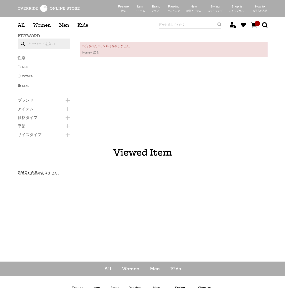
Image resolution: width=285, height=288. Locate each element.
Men (64, 25)
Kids (82, 25)
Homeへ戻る (90, 52)
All (21, 25)
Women (42, 25)
